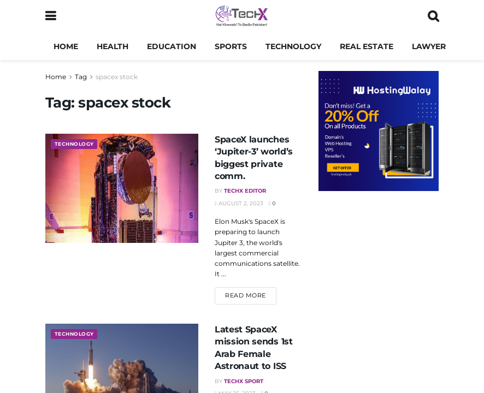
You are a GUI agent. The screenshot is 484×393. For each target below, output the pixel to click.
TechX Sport (243, 381)
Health (112, 46)
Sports (231, 46)
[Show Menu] (50, 16)
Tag (81, 77)
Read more (250, 294)
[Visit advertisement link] (378, 131)
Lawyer (429, 46)
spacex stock (117, 77)
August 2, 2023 (239, 203)
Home (66, 46)
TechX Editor (245, 190)
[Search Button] (433, 16)
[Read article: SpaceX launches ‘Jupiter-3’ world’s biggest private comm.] (121, 188)
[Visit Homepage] (242, 16)
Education (171, 46)
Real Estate (366, 46)
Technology (293, 46)
